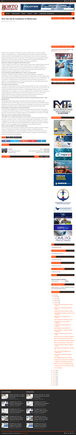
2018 (54, 385)
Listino (35, 13)
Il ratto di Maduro (58, 367)
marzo (55, 298)
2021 (54, 378)
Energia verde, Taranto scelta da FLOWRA (63, 311)
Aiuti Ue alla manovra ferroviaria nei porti (63, 319)
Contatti (23, 13)
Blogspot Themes (24, 433)
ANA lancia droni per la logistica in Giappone (64, 336)
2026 (54, 295)
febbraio (56, 300)
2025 (54, 370)
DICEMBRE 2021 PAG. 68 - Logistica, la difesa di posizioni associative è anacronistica (16, 403)
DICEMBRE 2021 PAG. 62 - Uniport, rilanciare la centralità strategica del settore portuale (16, 418)
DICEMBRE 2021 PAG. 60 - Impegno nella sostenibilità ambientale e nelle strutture (15, 425)
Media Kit (30, 13)
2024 (54, 372)
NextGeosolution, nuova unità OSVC (62, 328)
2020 (54, 380)
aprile (55, 296)
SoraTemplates (9, 433)
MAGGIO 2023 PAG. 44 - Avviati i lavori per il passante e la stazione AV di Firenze (17, 396)
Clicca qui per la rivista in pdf (62, 50)
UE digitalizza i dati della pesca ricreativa (63, 361)
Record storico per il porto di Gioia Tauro (63, 338)
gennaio (56, 302)
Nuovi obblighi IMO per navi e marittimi (63, 357)
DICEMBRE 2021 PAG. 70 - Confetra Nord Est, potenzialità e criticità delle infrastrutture (16, 411)
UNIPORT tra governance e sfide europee (63, 342)
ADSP (7, 137)
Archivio (8, 13)
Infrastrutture (17, 137)
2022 (54, 376)
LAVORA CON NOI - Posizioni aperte (47, 13)
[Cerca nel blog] (57, 281)
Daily (11, 137)
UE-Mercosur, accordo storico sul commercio (64, 359)
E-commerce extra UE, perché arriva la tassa (64, 365)
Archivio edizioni (15, 13)
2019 (54, 383)
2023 (54, 374)
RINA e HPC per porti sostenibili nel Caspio (63, 363)
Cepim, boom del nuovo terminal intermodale (64, 340)
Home (2, 1)
